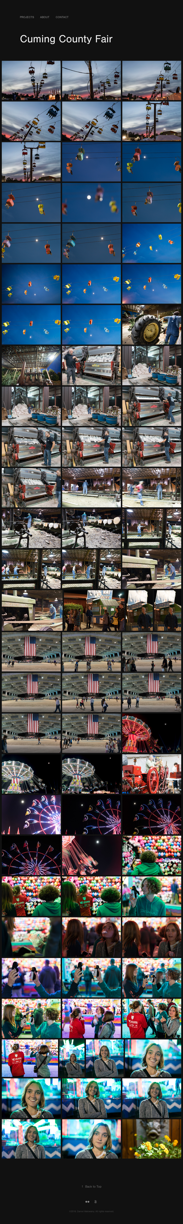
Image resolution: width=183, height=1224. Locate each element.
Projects (27, 17)
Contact (62, 17)
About (44, 17)
